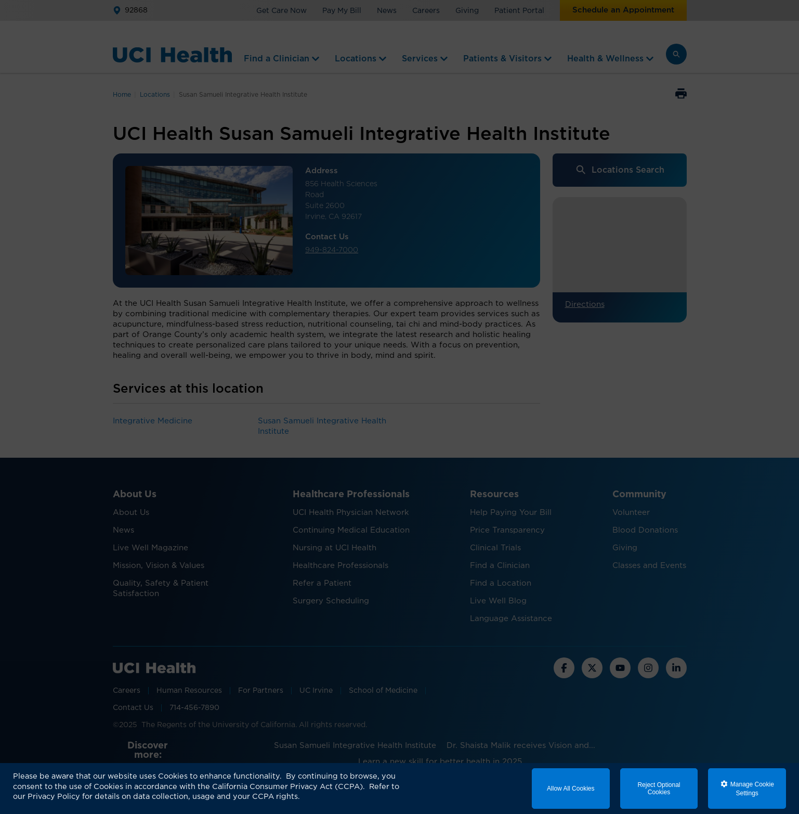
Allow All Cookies (570, 788)
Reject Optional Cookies (658, 788)
